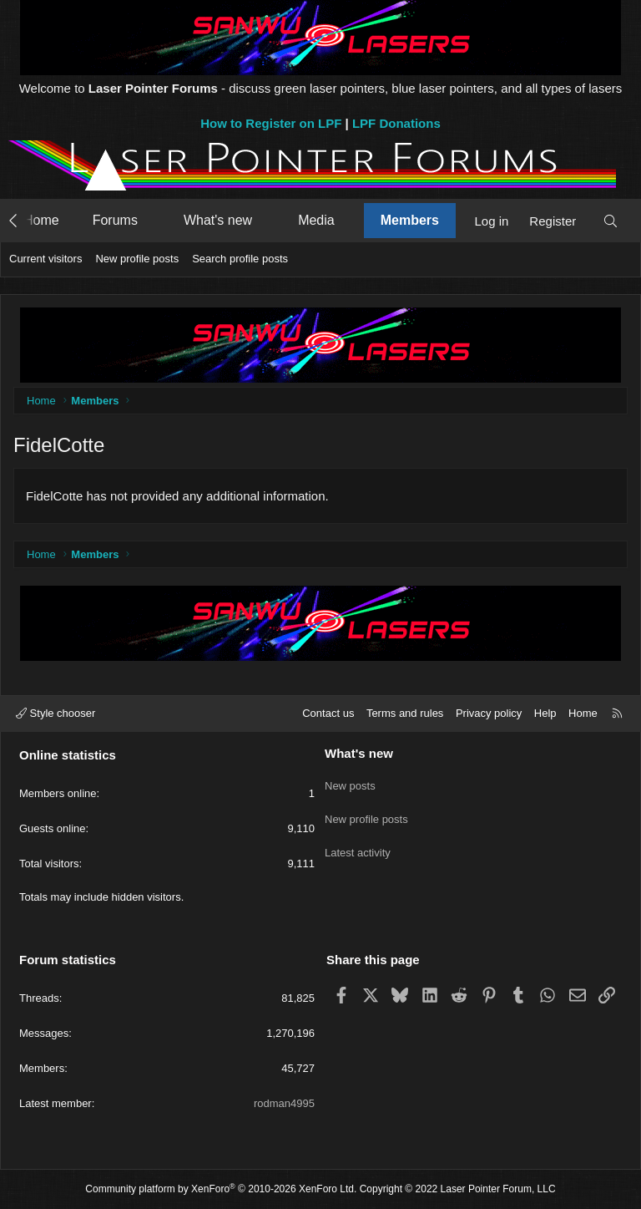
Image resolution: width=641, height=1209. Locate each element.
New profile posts (137, 258)
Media (316, 220)
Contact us (328, 713)
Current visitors (45, 258)
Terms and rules (404, 713)
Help (545, 713)
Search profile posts (240, 258)
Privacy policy (489, 713)
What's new (218, 220)
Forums (115, 220)
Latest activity (358, 842)
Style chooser (55, 713)
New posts (350, 781)
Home (41, 220)
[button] (153, 220)
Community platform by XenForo (220, 1189)
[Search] (610, 221)
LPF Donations (396, 123)
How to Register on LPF (270, 123)
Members (410, 220)
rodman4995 (284, 1103)
